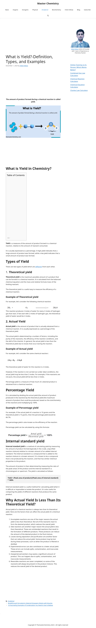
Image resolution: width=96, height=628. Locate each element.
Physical (35, 10)
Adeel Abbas (74, 49)
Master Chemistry (48, 3)
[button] (48, 15)
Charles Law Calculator (79, 90)
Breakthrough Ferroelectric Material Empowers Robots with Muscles (30, 603)
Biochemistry (56, 10)
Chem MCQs (69, 10)
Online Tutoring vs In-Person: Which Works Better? (78, 67)
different (38, 267)
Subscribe (87, 10)
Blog (78, 10)
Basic (7, 10)
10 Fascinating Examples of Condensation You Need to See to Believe (30, 605)
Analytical (45, 10)
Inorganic (25, 10)
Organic (15, 10)
